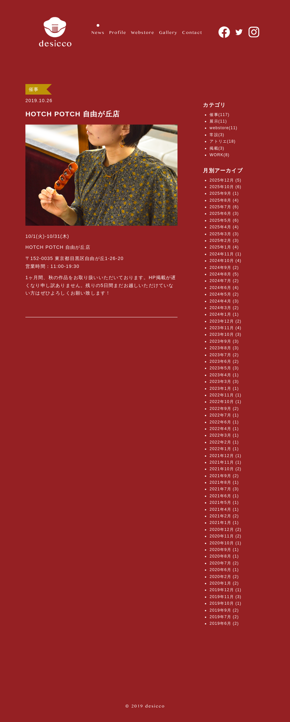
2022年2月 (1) (224, 442)
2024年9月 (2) (224, 267)
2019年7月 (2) (224, 617)
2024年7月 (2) (224, 280)
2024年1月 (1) (224, 314)
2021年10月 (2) (225, 469)
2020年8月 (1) (224, 556)
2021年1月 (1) (224, 522)
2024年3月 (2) (224, 307)
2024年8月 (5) (224, 274)
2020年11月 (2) (225, 536)
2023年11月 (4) (225, 328)
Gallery (168, 32)
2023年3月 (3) (224, 381)
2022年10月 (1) (225, 401)
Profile (117, 32)
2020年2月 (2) (224, 576)
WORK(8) (219, 155)
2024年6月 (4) (224, 287)
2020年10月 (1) (225, 543)
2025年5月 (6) (224, 220)
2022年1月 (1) (224, 449)
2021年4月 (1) (224, 509)
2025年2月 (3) (224, 240)
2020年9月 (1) (224, 549)
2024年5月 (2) (224, 294)
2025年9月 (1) (224, 193)
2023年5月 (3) (224, 368)
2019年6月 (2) (224, 623)
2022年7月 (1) (224, 415)
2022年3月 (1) (224, 435)
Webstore (142, 32)
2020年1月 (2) (224, 583)
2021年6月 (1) (224, 496)
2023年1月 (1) (224, 388)
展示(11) (218, 121)
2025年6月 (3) (224, 213)
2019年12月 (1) (225, 590)
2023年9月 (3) (224, 341)
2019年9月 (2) (224, 610)
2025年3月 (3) (224, 234)
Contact (192, 32)
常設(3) (216, 134)
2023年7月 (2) (224, 355)
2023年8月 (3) (224, 348)
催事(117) (219, 114)
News (98, 32)
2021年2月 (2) (224, 516)
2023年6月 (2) (224, 361)
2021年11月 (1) (225, 462)
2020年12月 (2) (225, 529)
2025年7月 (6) (224, 207)
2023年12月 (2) (225, 321)
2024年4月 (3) (224, 301)
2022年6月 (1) (224, 422)
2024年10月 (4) (225, 260)
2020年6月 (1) (224, 569)
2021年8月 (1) (224, 482)
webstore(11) (223, 128)
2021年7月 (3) (224, 489)
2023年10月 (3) (225, 334)
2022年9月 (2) (224, 408)
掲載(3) (216, 148)
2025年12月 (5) (225, 180)
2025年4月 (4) (224, 227)
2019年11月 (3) (225, 596)
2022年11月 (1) (225, 395)
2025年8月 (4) (224, 200)
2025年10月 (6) (225, 187)
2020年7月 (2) (224, 563)
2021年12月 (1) (225, 455)
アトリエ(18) (222, 141)
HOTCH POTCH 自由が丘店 (72, 114)
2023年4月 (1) (224, 375)
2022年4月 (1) (224, 428)
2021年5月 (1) (224, 502)
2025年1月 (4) (224, 247)
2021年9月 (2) (224, 476)
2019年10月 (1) (225, 603)
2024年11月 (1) (225, 254)
